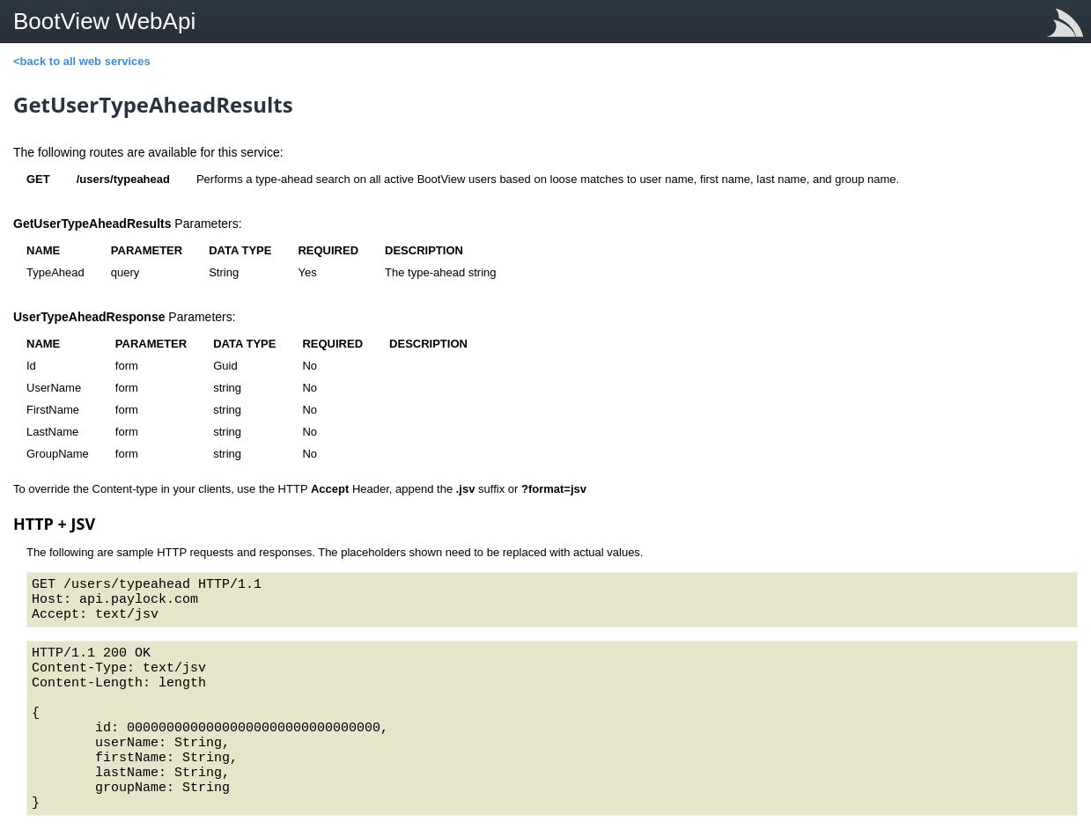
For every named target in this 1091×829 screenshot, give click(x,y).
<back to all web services (82, 61)
